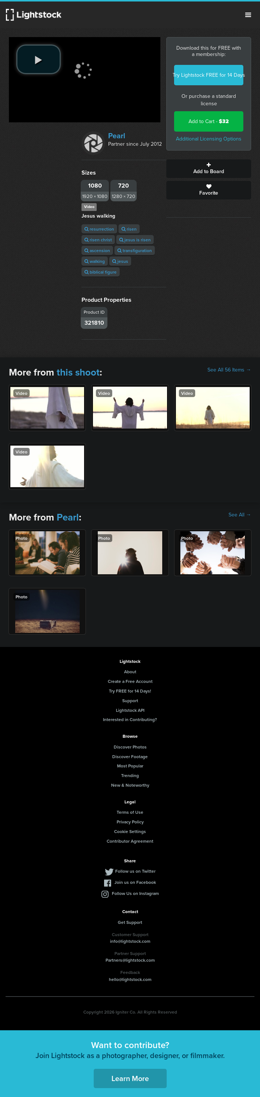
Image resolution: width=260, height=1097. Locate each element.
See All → (240, 515)
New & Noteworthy (130, 785)
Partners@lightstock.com (130, 960)
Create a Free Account (130, 681)
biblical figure (100, 272)
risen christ (98, 240)
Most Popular (130, 766)
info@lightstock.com (130, 941)
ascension (97, 250)
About (130, 671)
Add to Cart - (209, 121)
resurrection (99, 229)
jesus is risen (135, 240)
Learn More (130, 1078)
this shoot (78, 372)
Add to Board (208, 168)
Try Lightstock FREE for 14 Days (208, 75)
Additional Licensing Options (208, 139)
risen (129, 229)
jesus (120, 261)
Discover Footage (130, 756)
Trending (130, 775)
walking (94, 261)
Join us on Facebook (135, 882)
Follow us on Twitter (135, 871)
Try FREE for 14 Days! (130, 691)
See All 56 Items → (229, 370)
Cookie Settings (130, 831)
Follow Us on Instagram (135, 893)
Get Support (130, 922)
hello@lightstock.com (130, 979)
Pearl (116, 135)
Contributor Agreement (130, 841)
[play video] (38, 59)
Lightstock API (130, 710)
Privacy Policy (130, 822)
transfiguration (134, 250)
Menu (248, 15)
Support (130, 700)
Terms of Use (130, 812)
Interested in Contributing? (130, 719)
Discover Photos (130, 747)
